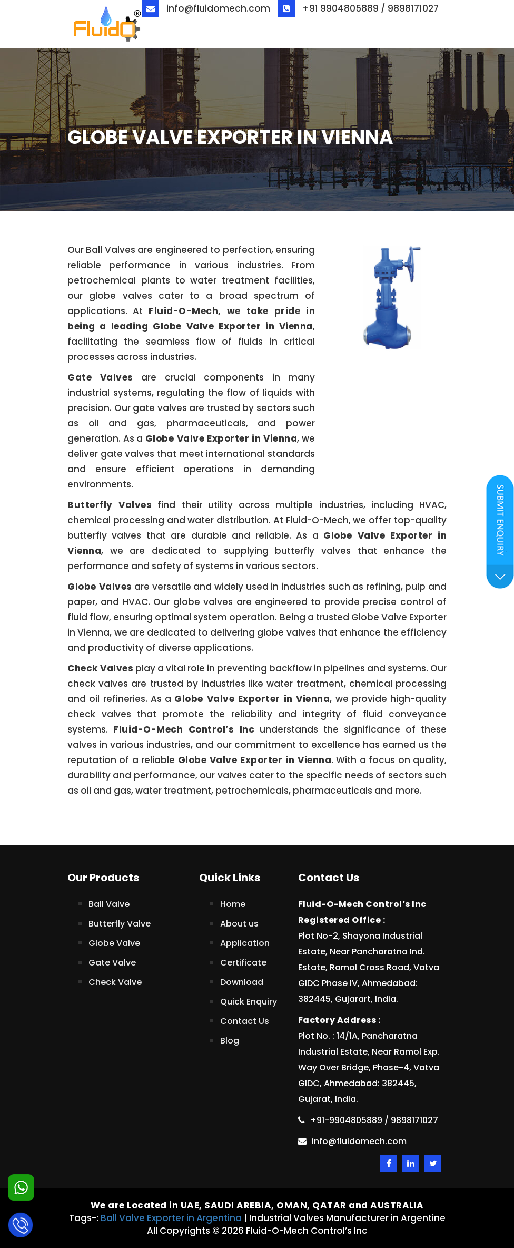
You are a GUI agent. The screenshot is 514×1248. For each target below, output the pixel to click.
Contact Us (244, 1021)
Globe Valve (114, 943)
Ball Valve (109, 904)
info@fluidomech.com (206, 8)
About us (239, 924)
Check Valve (115, 982)
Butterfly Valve (119, 924)
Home (232, 904)
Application (245, 943)
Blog (229, 1041)
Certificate (243, 963)
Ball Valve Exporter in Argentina (171, 1218)
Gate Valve (112, 963)
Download (241, 982)
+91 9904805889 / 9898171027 (358, 8)
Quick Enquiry (248, 1002)
